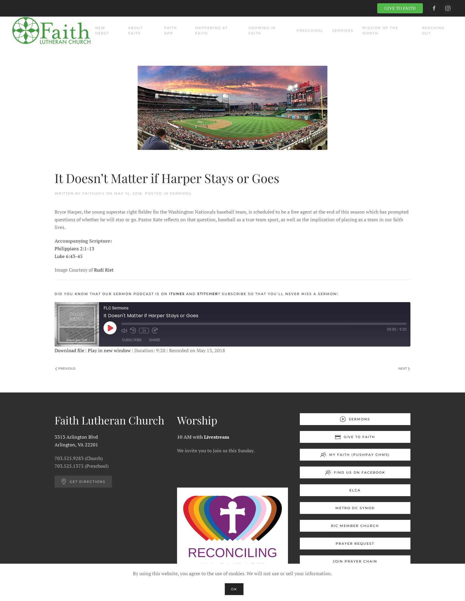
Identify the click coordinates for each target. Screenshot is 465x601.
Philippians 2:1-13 (74, 248)
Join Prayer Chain (355, 561)
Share (154, 339)
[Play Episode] (110, 327)
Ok (234, 589)
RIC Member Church (355, 526)
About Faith (135, 30)
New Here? (102, 30)
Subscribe (132, 339)
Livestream (216, 437)
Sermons (342, 30)
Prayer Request (355, 543)
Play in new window (109, 350)
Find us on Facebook (355, 472)
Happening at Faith (211, 30)
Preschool (310, 30)
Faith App (170, 30)
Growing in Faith (262, 30)
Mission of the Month (380, 30)
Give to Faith (355, 437)
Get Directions (83, 482)
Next (404, 368)
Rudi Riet (104, 270)
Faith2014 (93, 193)
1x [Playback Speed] (144, 330)
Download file (69, 350)
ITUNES (177, 294)
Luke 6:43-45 (69, 256)
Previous (65, 368)
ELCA (355, 490)
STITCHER (207, 294)
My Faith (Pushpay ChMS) (355, 455)
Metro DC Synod (355, 508)
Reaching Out (433, 30)
